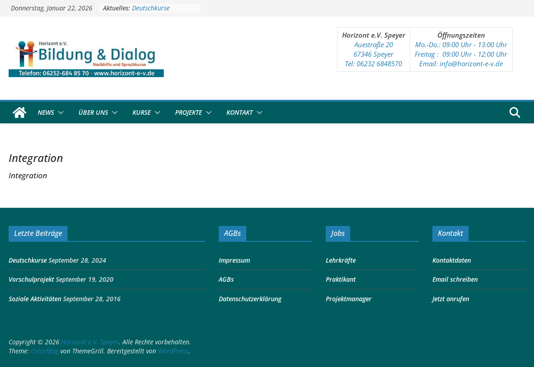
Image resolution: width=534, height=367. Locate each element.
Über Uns (93, 112)
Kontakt (239, 112)
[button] (59, 112)
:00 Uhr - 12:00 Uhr (478, 54)
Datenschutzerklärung (250, 298)
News (46, 112)
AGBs (226, 279)
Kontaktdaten (451, 260)
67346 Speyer (373, 54)
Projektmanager (349, 298)
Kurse (141, 112)
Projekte (188, 112)
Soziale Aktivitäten (35, 298)
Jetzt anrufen (450, 298)
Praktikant (341, 279)
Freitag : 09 (432, 54)
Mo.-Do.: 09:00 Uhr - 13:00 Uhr (461, 44)
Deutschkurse (151, 8)
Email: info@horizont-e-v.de (461, 63)
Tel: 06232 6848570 (373, 63)
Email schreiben (455, 279)
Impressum (234, 260)
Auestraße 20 (373, 44)
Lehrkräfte (341, 260)
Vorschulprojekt (31, 279)
